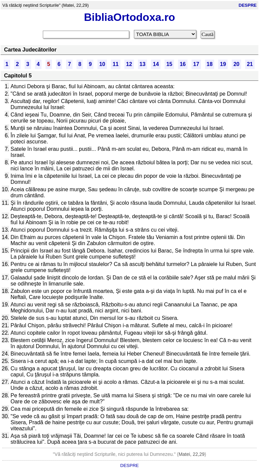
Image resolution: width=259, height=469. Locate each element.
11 (116, 64)
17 (196, 64)
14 (156, 64)
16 (183, 64)
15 (169, 64)
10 (102, 64)
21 (250, 64)
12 (129, 64)
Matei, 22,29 (191, 454)
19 (223, 64)
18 (210, 64)
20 (236, 64)
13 (143, 64)
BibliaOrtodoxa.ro (129, 17)
